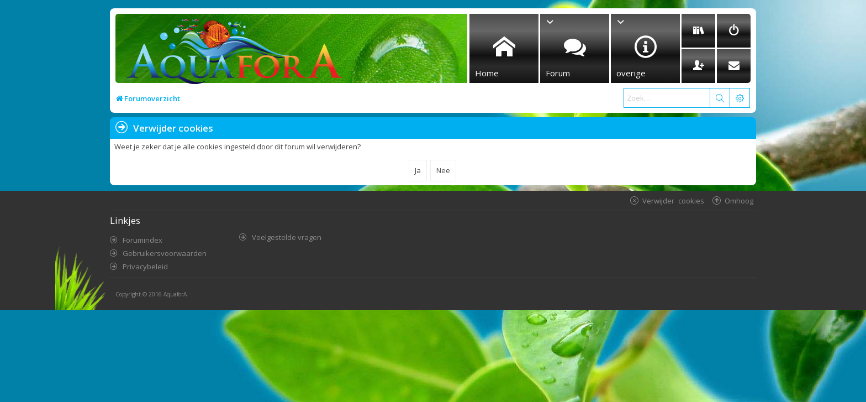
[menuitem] (698, 31)
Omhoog (739, 200)
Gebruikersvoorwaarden (165, 253)
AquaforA (175, 294)
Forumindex (142, 240)
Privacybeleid (145, 267)
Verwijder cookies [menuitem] (673, 200)
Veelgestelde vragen (286, 237)
